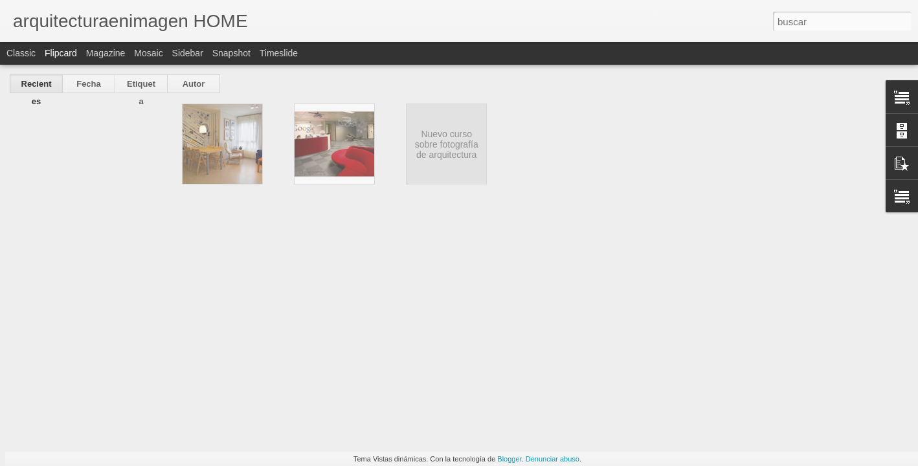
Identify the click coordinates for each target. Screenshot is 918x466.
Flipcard (61, 53)
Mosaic (148, 53)
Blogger (509, 459)
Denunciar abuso (552, 459)
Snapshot (231, 53)
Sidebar (187, 53)
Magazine (106, 53)
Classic (21, 53)
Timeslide (279, 53)
